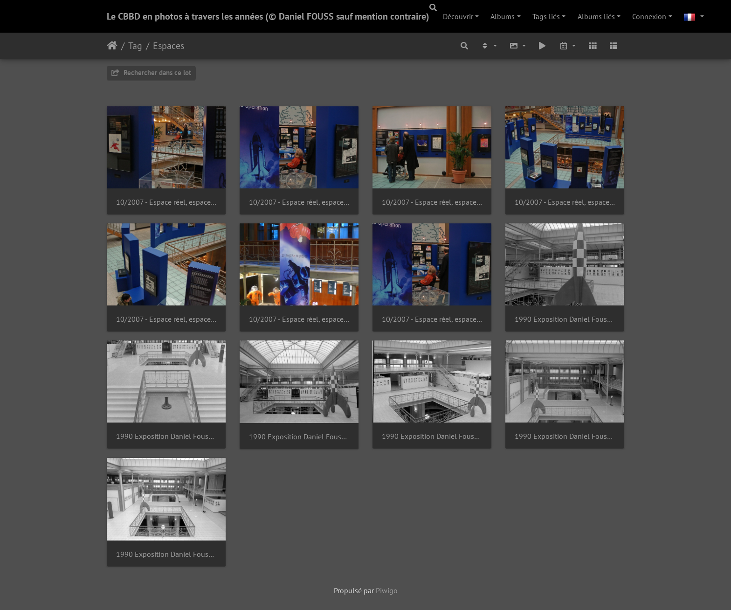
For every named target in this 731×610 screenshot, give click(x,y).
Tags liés (546, 16)
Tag (135, 46)
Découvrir (458, 16)
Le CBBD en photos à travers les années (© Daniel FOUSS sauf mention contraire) (268, 16)
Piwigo (387, 590)
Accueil (112, 46)
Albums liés (596, 16)
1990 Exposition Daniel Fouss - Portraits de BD (565, 319)
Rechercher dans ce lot (151, 72)
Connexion (649, 16)
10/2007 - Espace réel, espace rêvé (166, 202)
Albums (502, 16)
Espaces (168, 46)
